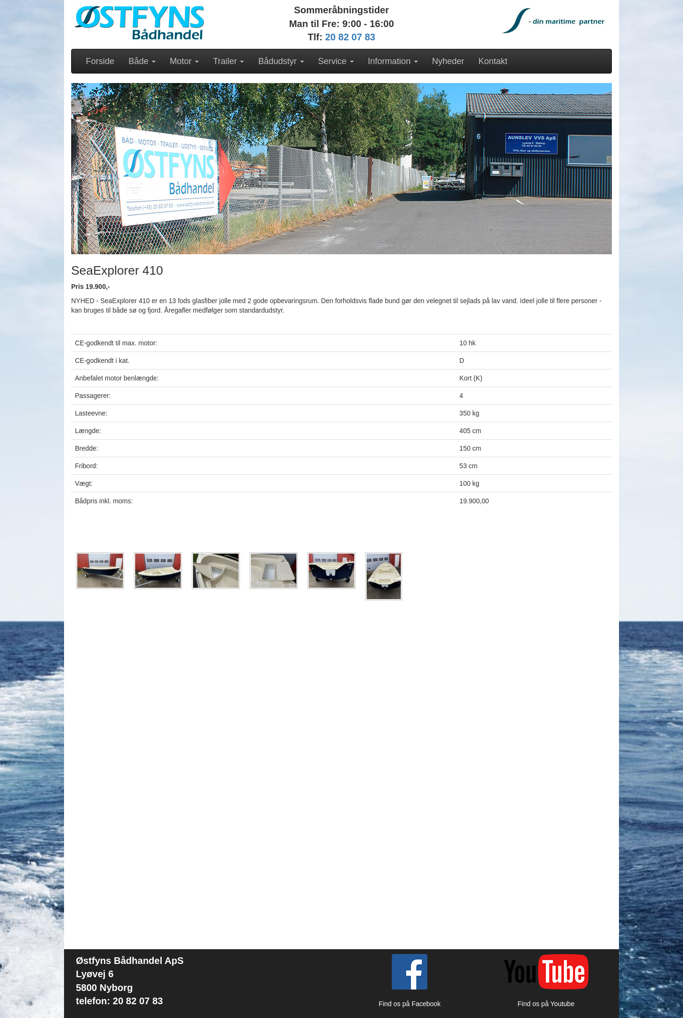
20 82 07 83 (350, 37)
